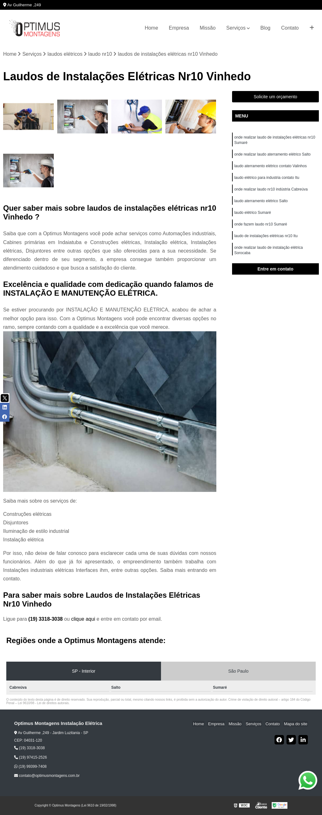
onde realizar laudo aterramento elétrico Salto (272, 155)
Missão (208, 28)
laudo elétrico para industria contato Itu (267, 179)
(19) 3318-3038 (46, 619)
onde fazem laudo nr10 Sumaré (260, 227)
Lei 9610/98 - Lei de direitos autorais (43, 703)
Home (151, 28)
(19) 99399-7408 (30, 767)
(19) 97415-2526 (30, 757)
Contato (290, 28)
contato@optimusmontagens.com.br (47, 776)
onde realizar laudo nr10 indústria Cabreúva (271, 191)
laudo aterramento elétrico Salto (261, 203)
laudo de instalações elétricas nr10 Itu (266, 239)
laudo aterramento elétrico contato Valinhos (271, 167)
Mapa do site (296, 723)
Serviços (236, 28)
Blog (265, 28)
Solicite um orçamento (275, 97)
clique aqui (83, 619)
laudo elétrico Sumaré (252, 215)
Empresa (179, 28)
